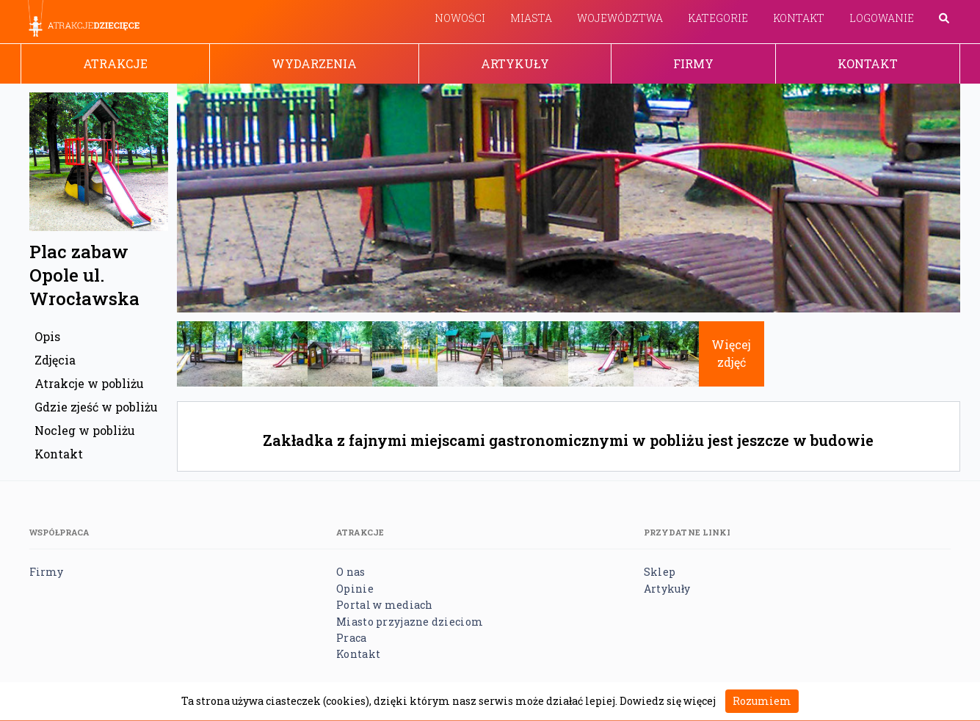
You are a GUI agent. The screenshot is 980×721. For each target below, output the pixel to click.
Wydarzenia (314, 63)
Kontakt (798, 18)
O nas (350, 572)
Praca (351, 638)
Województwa (620, 18)
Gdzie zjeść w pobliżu (96, 406)
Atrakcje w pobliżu (89, 383)
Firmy (693, 63)
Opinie (355, 589)
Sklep (659, 572)
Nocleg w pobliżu (85, 430)
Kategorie (718, 18)
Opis (47, 336)
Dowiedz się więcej (668, 701)
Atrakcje (115, 63)
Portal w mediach (384, 605)
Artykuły (515, 63)
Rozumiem (762, 701)
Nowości (460, 18)
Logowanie (881, 18)
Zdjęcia (55, 359)
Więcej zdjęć (731, 353)
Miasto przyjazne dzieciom (409, 622)
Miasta (531, 18)
